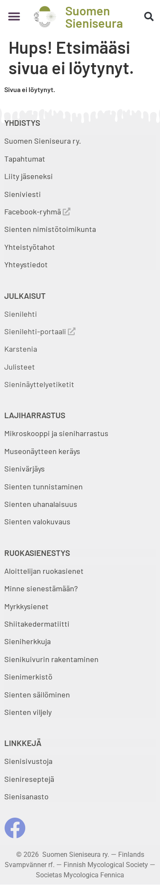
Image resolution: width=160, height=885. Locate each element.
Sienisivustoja (28, 761)
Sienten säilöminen (37, 694)
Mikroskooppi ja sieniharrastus (56, 433)
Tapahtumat (24, 158)
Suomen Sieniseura (94, 16)
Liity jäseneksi (28, 176)
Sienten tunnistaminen (43, 486)
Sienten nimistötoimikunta (50, 229)
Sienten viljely (28, 712)
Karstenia (20, 348)
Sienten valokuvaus (37, 521)
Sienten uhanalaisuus (40, 504)
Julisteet (19, 366)
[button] (13, 16)
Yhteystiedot (26, 264)
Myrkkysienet (26, 606)
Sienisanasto (26, 796)
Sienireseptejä (29, 779)
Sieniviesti (23, 194)
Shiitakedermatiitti (37, 623)
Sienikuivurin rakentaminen (51, 659)
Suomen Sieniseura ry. (42, 140)
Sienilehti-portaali (40, 331)
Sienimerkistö (28, 676)
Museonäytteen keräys (42, 451)
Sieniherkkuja (27, 641)
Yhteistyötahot (29, 247)
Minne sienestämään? (41, 588)
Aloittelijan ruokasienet (44, 571)
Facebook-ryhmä (37, 211)
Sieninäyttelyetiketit (39, 384)
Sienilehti (20, 313)
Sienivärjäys (24, 468)
